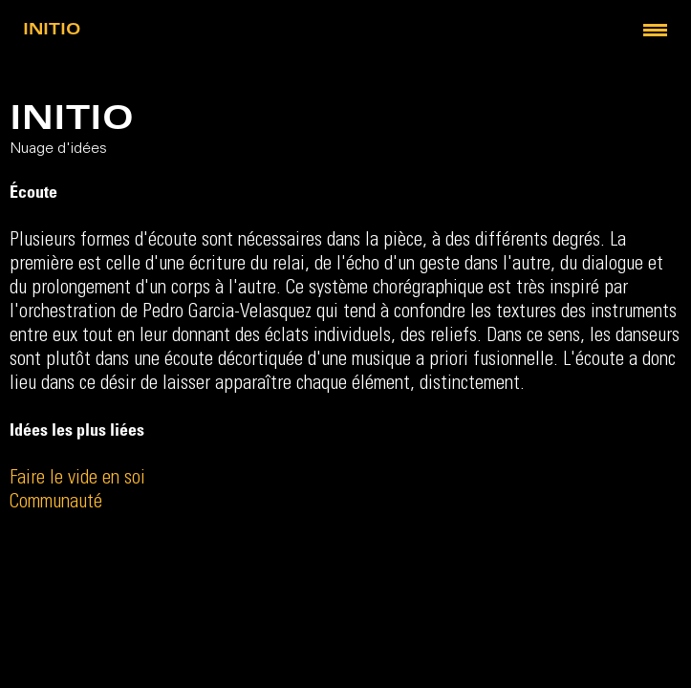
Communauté (56, 503)
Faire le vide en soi (77, 479)
